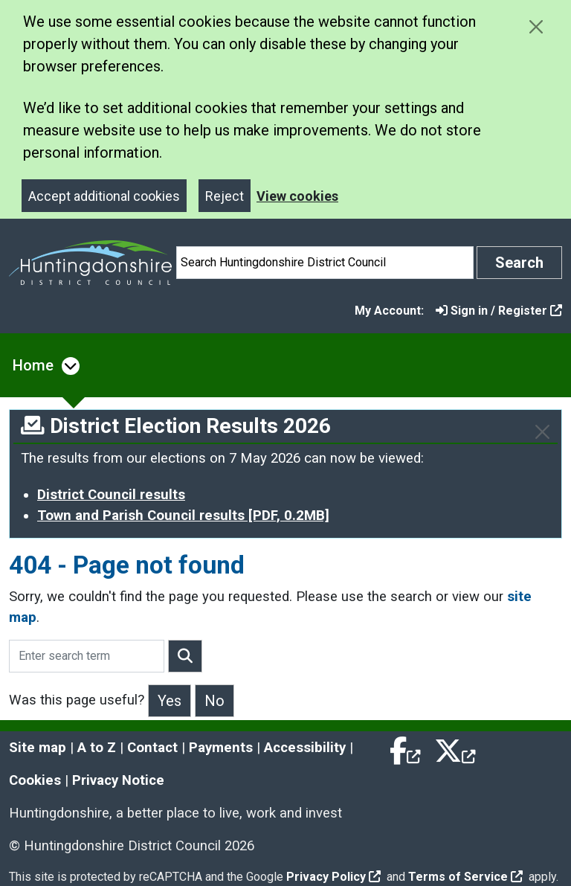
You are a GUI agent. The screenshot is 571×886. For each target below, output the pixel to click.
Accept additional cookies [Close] (104, 196)
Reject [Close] (224, 196)
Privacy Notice (118, 780)
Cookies (35, 780)
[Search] (325, 262)
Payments (221, 747)
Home (33, 365)
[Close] (542, 432)
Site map (37, 747)
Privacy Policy (333, 877)
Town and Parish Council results (183, 515)
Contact (152, 747)
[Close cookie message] (535, 26)
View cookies (297, 196)
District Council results (111, 495)
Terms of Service (465, 877)
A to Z (96, 747)
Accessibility (305, 747)
